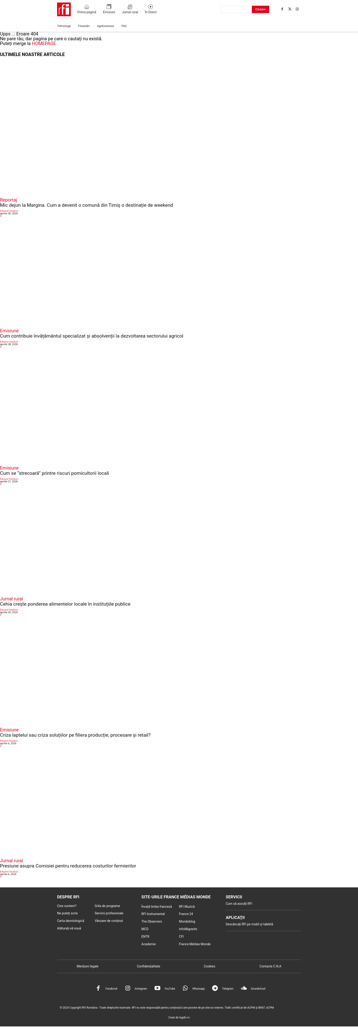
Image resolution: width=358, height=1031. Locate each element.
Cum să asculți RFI (239, 903)
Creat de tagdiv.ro (179, 1017)
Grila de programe (107, 906)
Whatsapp (198, 988)
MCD (144, 929)
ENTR (145, 936)
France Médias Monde (195, 944)
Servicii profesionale (109, 913)
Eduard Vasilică (9, 210)
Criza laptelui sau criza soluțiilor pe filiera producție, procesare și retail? (75, 735)
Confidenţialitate (148, 966)
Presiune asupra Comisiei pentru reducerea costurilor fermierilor (68, 866)
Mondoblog (187, 921)
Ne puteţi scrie (67, 913)
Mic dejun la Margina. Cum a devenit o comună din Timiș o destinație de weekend (86, 205)
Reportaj (8, 200)
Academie (148, 944)
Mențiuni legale (87, 966)
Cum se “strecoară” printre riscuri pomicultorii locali (54, 473)
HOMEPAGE (44, 43)
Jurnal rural (11, 598)
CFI (181, 936)
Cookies (209, 966)
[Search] (260, 9)
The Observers (151, 921)
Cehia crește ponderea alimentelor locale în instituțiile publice (65, 604)
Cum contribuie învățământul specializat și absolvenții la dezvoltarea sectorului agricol (91, 336)
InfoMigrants (188, 929)
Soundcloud (258, 988)
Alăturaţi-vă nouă (69, 928)
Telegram (228, 988)
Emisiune (9, 330)
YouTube (169, 988)
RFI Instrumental (153, 914)
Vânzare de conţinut (109, 921)
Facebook (111, 988)
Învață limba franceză (156, 906)
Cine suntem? (66, 906)
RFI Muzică (187, 906)
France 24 (186, 914)
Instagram (141, 988)
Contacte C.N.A (270, 966)
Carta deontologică (70, 921)
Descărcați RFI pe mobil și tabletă (249, 924)
